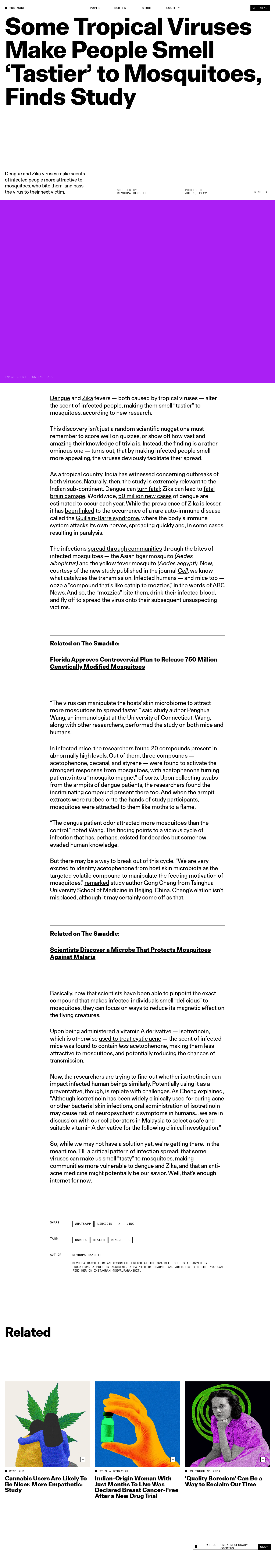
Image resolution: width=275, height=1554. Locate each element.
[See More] (129, 1240)
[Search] (253, 8)
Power (95, 8)
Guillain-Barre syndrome (107, 517)
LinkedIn (104, 1224)
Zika (87, 397)
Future (146, 8)
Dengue (60, 397)
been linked (79, 510)
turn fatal (148, 488)
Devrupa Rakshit (131, 193)
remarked (97, 882)
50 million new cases (145, 495)
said (147, 709)
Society (173, 8)
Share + (261, 192)
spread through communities (125, 548)
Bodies (120, 8)
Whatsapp (83, 1224)
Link (130, 1224)
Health (99, 1240)
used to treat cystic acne (130, 1038)
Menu (263, 8)
